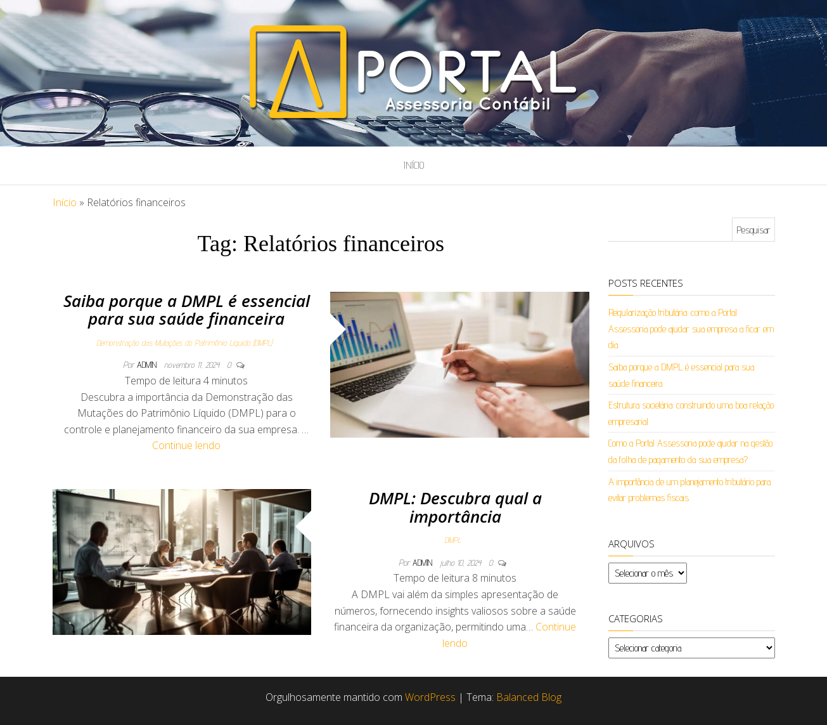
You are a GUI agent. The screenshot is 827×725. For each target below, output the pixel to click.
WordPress (430, 697)
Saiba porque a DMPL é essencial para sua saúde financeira (186, 309)
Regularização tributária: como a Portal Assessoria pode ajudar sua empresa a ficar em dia (691, 328)
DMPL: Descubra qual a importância (455, 507)
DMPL (452, 540)
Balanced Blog (528, 697)
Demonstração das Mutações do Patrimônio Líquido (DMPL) (184, 342)
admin (148, 365)
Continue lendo (186, 445)
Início (414, 165)
